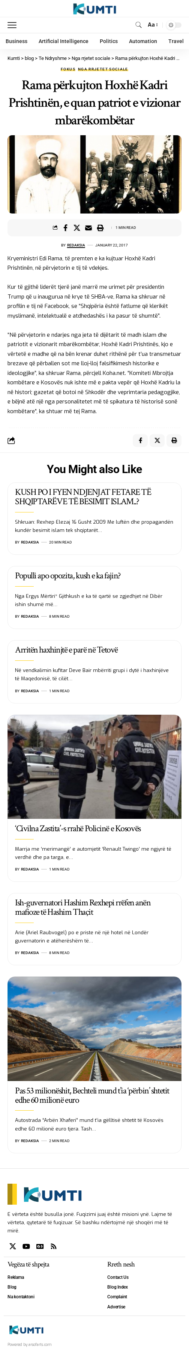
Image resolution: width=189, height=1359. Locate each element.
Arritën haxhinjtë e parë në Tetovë (66, 650)
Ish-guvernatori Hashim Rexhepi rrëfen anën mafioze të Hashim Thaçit (83, 907)
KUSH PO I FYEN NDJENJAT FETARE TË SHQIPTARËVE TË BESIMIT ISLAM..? (83, 496)
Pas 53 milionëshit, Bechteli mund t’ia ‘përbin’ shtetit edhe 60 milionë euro (92, 1095)
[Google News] (40, 1246)
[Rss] (53, 1246)
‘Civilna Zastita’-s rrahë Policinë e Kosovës (78, 828)
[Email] (88, 228)
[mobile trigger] (14, 25)
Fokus (68, 69)
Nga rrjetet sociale (103, 69)
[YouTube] (26, 1246)
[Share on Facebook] (65, 228)
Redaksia (76, 245)
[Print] (100, 228)
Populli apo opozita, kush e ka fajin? (68, 575)
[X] (13, 1246)
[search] (138, 24)
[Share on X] (77, 228)
